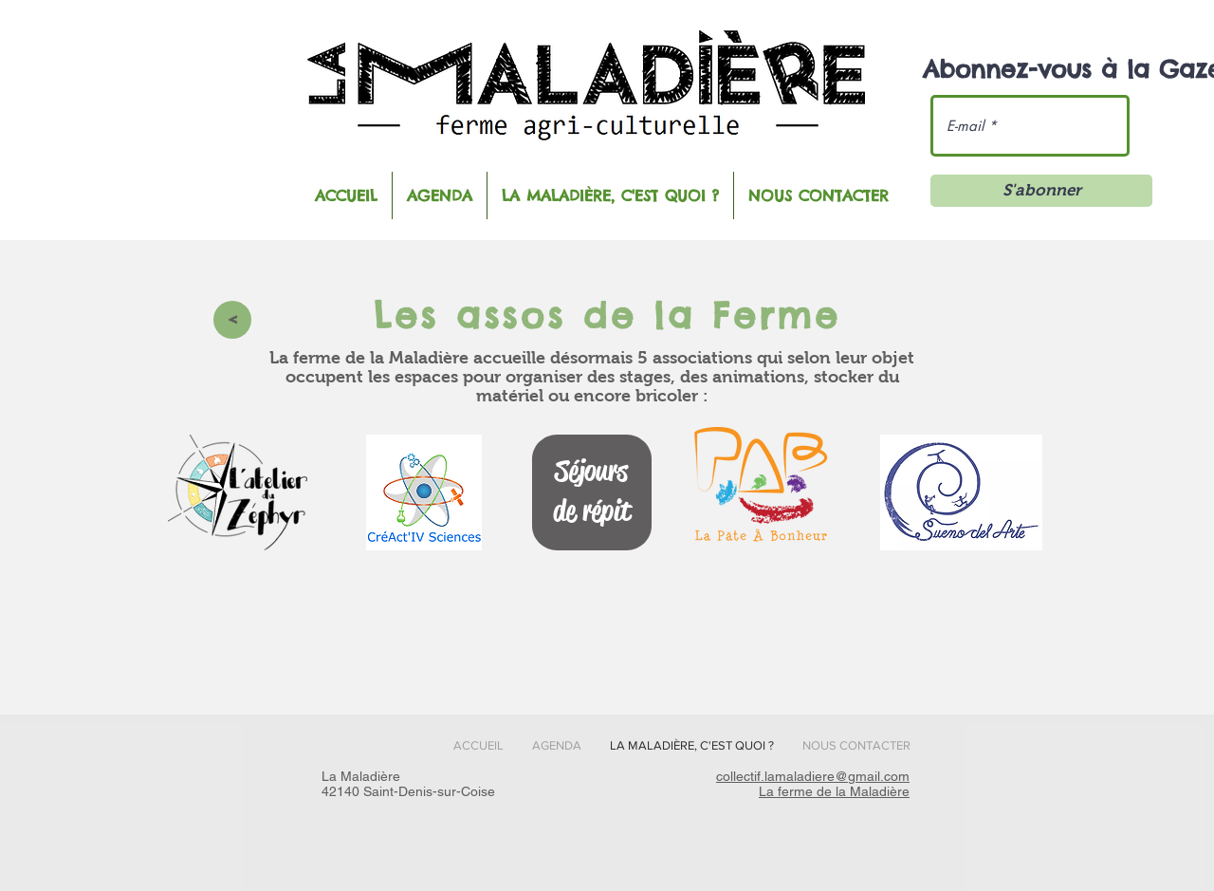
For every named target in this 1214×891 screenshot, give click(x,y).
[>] (232, 320)
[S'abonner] (1041, 191)
